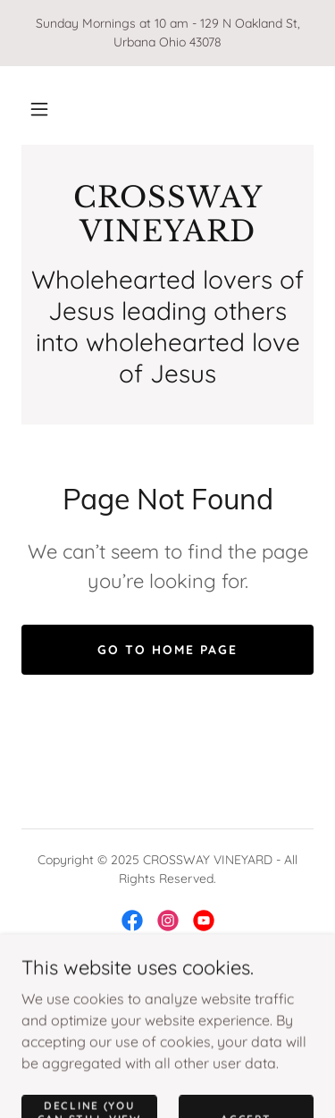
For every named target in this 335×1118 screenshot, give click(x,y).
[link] (167, 215)
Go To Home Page (167, 650)
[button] (39, 109)
